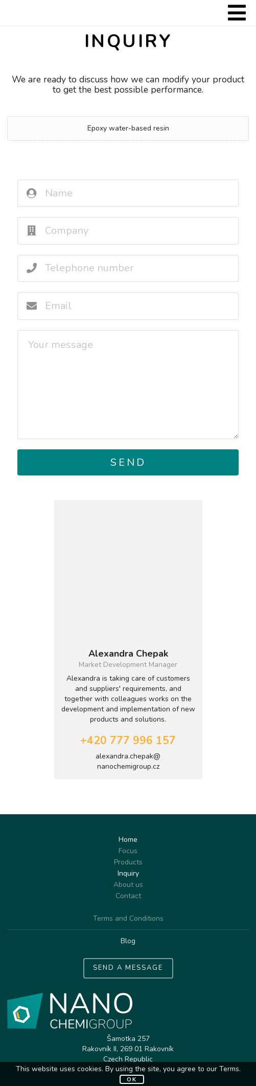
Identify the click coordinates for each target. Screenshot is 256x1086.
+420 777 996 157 (128, 740)
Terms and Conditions (128, 919)
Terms (229, 1069)
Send (128, 462)
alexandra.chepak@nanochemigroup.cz (128, 761)
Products (128, 862)
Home (128, 840)
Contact (128, 895)
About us (128, 884)
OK (132, 1079)
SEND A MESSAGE (128, 967)
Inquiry (128, 873)
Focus (128, 851)
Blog (128, 941)
